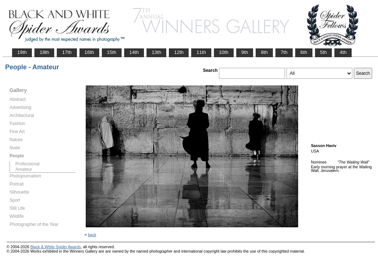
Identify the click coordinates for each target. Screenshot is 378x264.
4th (343, 52)
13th (156, 52)
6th (303, 52)
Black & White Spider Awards (55, 247)
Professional (27, 163)
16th (89, 52)
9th (244, 52)
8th (264, 52)
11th (201, 52)
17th (66, 52)
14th (134, 52)
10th (224, 52)
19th (22, 52)
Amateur (23, 169)
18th (44, 52)
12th (179, 52)
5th (323, 52)
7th (284, 52)
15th (112, 52)
